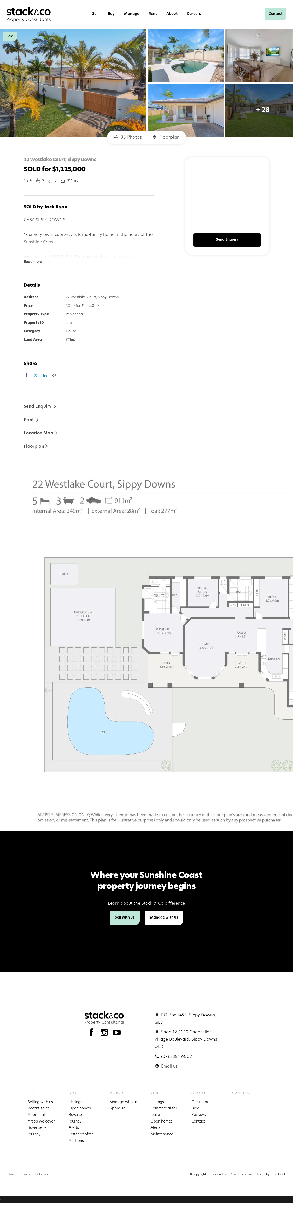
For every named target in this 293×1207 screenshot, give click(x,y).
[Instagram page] (105, 1034)
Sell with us (124, 917)
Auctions (76, 1141)
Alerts (74, 1128)
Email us (169, 1066)
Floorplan (165, 137)
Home (12, 1174)
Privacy (25, 1174)
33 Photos (128, 137)
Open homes (80, 1108)
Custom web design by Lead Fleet (261, 1174)
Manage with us (164, 917)
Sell (95, 14)
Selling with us (40, 1102)
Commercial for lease (163, 1112)
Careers (194, 14)
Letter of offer (81, 1134)
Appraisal (36, 1115)
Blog (195, 1108)
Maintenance (161, 1134)
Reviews (198, 1115)
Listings (75, 1102)
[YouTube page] (117, 1034)
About (172, 14)
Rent (153, 14)
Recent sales (39, 1108)
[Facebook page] (92, 1034)
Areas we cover (41, 1122)
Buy (111, 14)
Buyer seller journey (38, 1131)
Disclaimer (40, 1174)
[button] (31, 419)
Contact (276, 14)
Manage (131, 14)
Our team (199, 1102)
